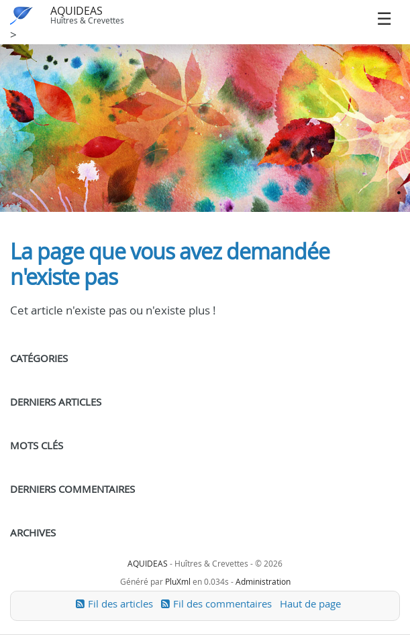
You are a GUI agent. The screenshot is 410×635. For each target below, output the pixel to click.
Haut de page (310, 603)
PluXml (178, 581)
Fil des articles (120, 603)
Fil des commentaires (222, 603)
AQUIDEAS (76, 10)
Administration (263, 581)
